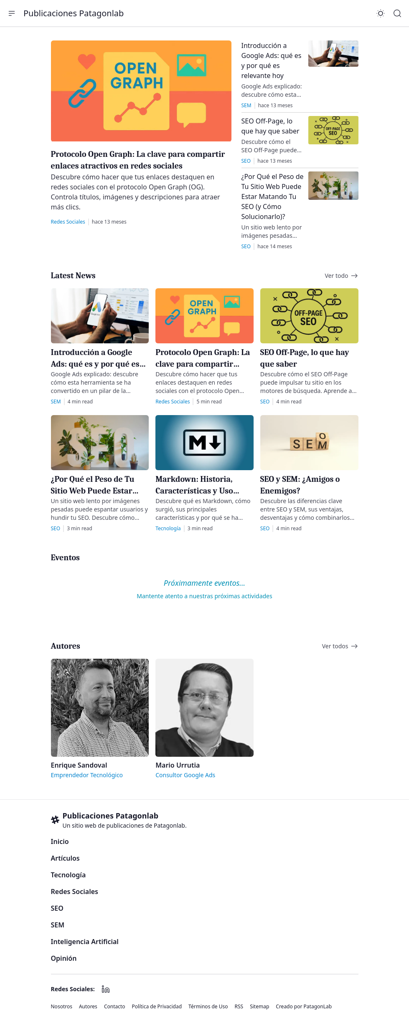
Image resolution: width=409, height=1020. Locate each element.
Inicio (60, 841)
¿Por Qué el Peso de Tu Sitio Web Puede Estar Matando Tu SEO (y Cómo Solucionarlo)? (272, 196)
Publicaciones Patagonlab (73, 13)
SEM (58, 924)
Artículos (65, 858)
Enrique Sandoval (79, 765)
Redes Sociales (74, 891)
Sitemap (259, 1006)
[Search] (397, 13)
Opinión (64, 958)
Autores (88, 1006)
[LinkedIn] (106, 989)
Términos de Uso (208, 1006)
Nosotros (61, 1006)
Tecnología (68, 874)
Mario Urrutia (177, 765)
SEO (57, 908)
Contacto (114, 1006)
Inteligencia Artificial (85, 941)
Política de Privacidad (157, 1006)
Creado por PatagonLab (304, 1006)
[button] (11, 13)
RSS (239, 1006)
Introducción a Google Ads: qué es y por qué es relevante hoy (98, 364)
